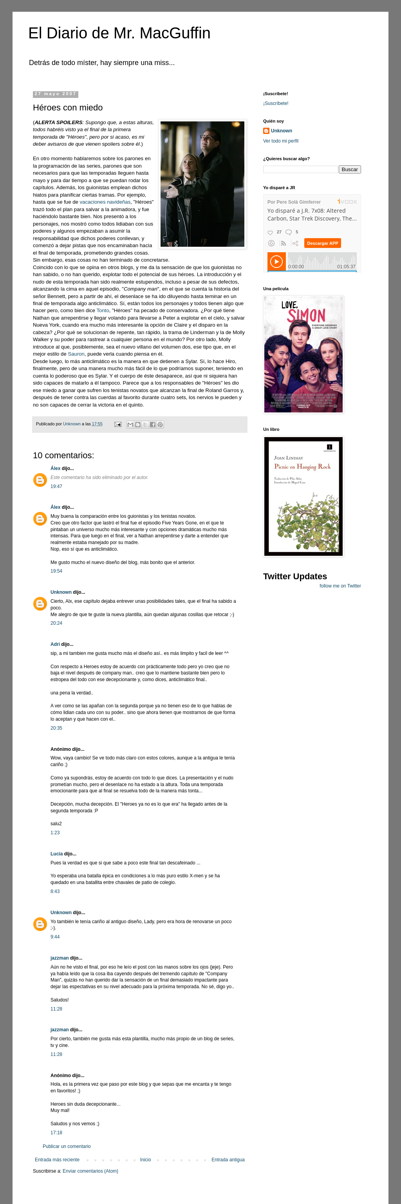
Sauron (76, 354)
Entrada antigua (228, 1159)
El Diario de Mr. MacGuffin (119, 33)
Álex (55, 468)
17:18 (56, 1132)
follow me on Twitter (340, 586)
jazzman (60, 958)
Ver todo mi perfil (280, 141)
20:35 (56, 728)
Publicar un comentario (67, 1146)
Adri (55, 644)
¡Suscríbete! (276, 103)
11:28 (56, 1009)
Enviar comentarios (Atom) (90, 1171)
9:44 (55, 937)
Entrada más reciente (57, 1159)
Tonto (103, 310)
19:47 (56, 486)
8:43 (55, 891)
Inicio (145, 1159)
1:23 (55, 832)
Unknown (61, 592)
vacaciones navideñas (105, 202)
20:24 (56, 623)
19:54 (56, 571)
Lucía (57, 854)
